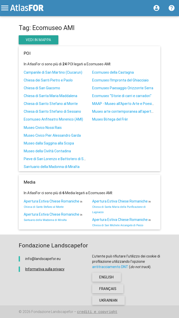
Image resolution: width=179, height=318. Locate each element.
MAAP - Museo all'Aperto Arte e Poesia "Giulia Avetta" (134, 103)
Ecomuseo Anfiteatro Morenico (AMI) (53, 119)
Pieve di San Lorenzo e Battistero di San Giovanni (63, 159)
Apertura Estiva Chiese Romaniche (51, 201)
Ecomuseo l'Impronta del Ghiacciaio (120, 80)
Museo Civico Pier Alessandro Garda (52, 135)
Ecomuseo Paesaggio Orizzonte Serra (122, 88)
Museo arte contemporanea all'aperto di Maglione (132, 111)
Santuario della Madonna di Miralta (52, 166)
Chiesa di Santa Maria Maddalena (50, 96)
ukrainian (108, 300)
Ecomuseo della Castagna (113, 72)
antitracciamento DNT (110, 267)
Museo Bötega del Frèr (110, 119)
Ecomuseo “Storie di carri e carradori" (121, 96)
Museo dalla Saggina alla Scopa (49, 143)
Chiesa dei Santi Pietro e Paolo (48, 80)
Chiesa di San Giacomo (42, 88)
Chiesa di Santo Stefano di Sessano (52, 111)
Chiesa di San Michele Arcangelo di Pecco (117, 225)
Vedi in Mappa (38, 40)
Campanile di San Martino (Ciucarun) (53, 72)
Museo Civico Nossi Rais (43, 127)
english (106, 277)
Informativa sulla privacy (44, 269)
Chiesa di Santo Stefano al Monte (51, 103)
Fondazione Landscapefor (52, 311)
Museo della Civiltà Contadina (47, 151)
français (107, 288)
